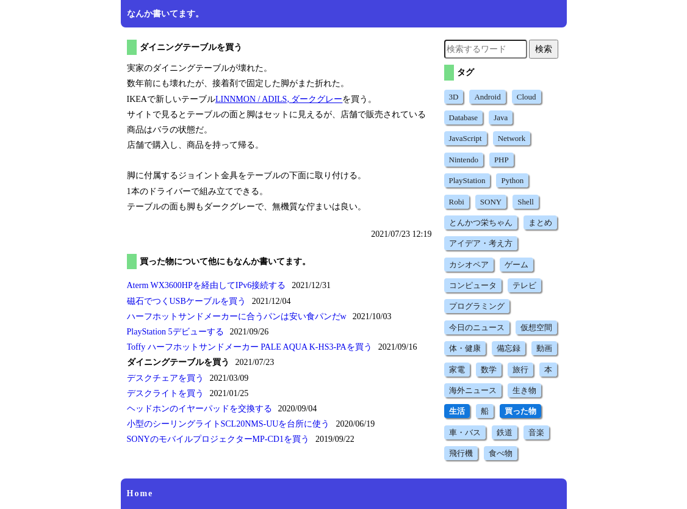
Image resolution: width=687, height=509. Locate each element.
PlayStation (467, 180)
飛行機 (461, 453)
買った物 (520, 411)
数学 (489, 369)
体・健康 (465, 348)
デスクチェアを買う (165, 378)
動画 (544, 348)
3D (454, 96)
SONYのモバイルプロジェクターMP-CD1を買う (218, 439)
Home (140, 493)
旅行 (520, 369)
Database (463, 117)
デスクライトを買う (165, 393)
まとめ (540, 222)
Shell (525, 201)
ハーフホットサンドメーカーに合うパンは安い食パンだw (237, 316)
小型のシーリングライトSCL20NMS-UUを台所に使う (228, 423)
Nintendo (463, 159)
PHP (501, 159)
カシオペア (469, 264)
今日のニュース (477, 327)
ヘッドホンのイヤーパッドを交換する (199, 408)
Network (512, 138)
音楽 (536, 432)
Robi (456, 201)
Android (487, 96)
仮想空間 (536, 327)
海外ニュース (473, 390)
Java (501, 117)
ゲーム (516, 264)
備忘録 (508, 348)
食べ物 (501, 453)
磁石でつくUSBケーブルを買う (186, 301)
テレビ (524, 285)
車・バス (465, 432)
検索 (543, 49)
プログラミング (477, 306)
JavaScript (465, 138)
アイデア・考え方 (481, 243)
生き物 (524, 390)
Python (512, 180)
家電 (457, 369)
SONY (491, 201)
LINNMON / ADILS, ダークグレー (278, 99)
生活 (457, 411)
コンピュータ (473, 285)
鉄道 (505, 432)
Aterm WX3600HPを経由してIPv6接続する (206, 285)
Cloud (526, 96)
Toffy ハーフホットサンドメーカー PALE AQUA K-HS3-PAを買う (249, 347)
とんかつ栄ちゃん (481, 222)
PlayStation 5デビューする (175, 331)
